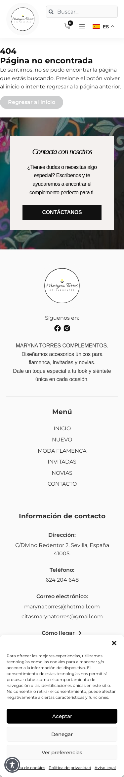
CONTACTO (62, 484)
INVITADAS (62, 462)
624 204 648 (62, 580)
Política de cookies (26, 767)
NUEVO (62, 440)
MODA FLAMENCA (62, 451)
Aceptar (62, 716)
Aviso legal (105, 767)
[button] (114, 643)
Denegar (62, 734)
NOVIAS (62, 473)
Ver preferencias (62, 752)
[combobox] (82, 12)
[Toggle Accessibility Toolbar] (12, 765)
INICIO (62, 428)
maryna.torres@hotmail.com (62, 606)
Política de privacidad (70, 767)
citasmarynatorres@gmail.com (62, 616)
